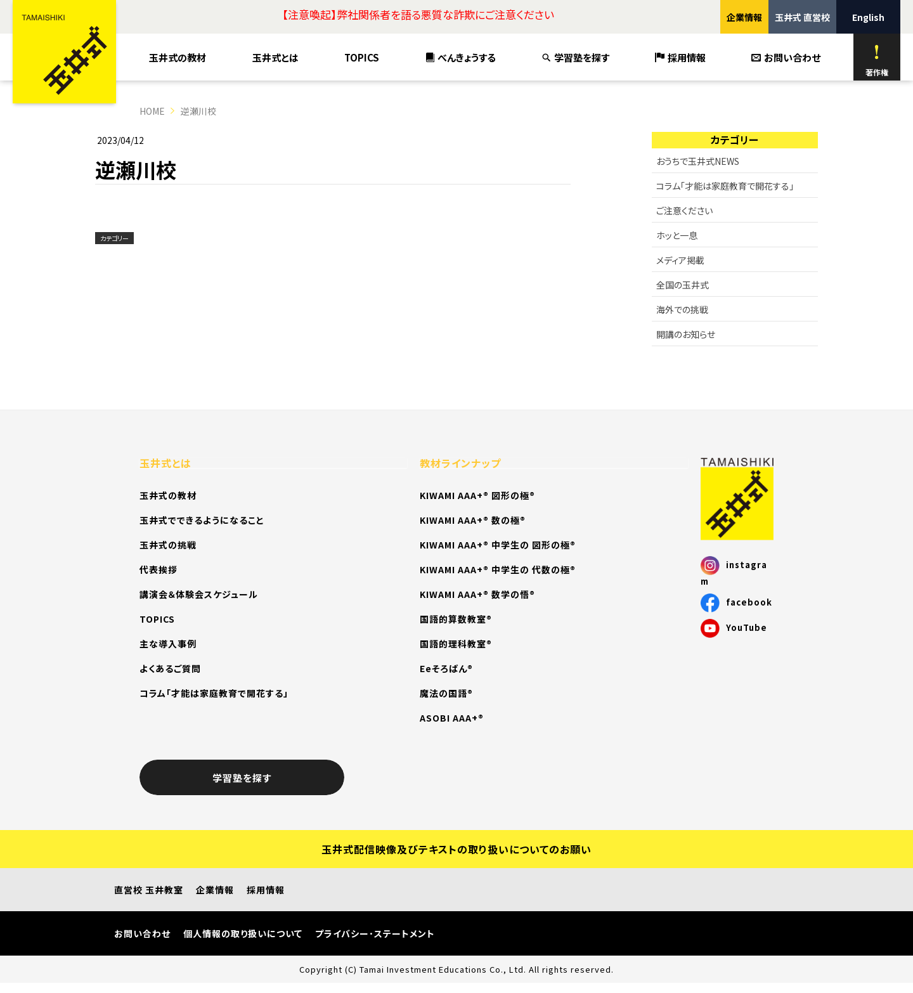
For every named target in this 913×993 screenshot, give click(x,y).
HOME (152, 111)
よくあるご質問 (170, 668)
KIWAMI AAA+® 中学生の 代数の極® (498, 569)
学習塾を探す (575, 57)
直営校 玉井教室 (148, 889)
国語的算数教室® (456, 619)
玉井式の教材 (177, 57)
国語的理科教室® (456, 643)
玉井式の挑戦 (168, 544)
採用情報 (680, 57)
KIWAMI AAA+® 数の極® (473, 520)
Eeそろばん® (446, 668)
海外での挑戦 (682, 309)
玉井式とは (275, 57)
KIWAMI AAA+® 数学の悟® (477, 594)
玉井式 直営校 (802, 17)
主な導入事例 (168, 643)
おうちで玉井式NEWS (697, 161)
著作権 (876, 60)
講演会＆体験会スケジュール (198, 594)
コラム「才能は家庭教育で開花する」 (725, 185)
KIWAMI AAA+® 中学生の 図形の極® (498, 544)
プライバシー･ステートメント (375, 933)
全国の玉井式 (682, 284)
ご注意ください (684, 210)
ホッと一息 (676, 235)
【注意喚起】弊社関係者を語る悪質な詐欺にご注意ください (418, 14)
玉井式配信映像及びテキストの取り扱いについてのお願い (456, 849)
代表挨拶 (158, 569)
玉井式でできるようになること (201, 520)
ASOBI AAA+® (452, 717)
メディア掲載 (680, 260)
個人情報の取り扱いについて (242, 933)
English (868, 17)
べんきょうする (460, 57)
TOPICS (361, 57)
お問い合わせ (785, 57)
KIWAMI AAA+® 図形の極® (477, 495)
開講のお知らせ (685, 334)
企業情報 (744, 17)
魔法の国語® (446, 693)
